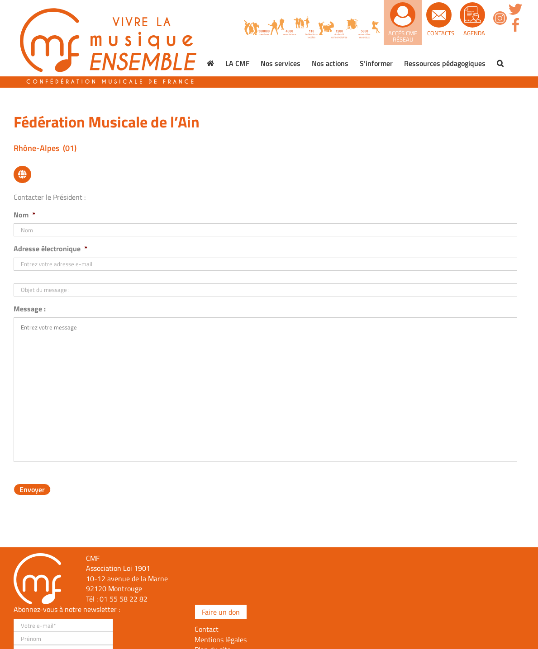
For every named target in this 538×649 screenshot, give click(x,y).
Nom (24, 215)
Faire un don (221, 612)
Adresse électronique (50, 249)
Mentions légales (221, 639)
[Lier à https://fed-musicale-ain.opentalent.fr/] (22, 174)
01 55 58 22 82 (124, 598)
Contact (207, 629)
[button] (500, 63)
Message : (30, 309)
